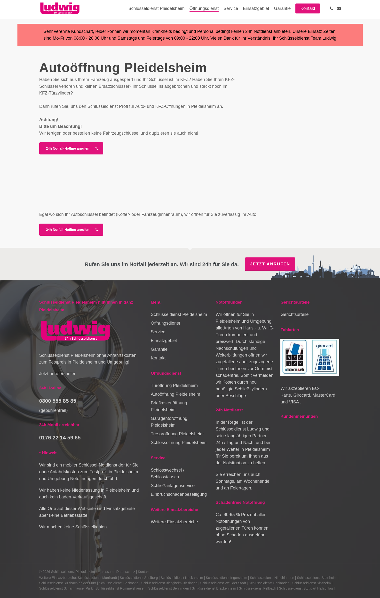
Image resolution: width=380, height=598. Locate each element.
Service (158, 331)
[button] (71, 148)
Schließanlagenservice (173, 485)
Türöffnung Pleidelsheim (174, 385)
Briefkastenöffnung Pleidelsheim (169, 406)
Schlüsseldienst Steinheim (316, 578)
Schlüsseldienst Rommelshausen (120, 588)
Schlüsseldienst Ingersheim (226, 578)
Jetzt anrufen (270, 264)
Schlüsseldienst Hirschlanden (272, 578)
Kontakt (158, 358)
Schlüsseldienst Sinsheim (311, 583)
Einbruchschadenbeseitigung (179, 494)
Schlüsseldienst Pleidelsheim (179, 314)
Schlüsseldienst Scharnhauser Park (66, 588)
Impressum (105, 572)
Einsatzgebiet (164, 340)
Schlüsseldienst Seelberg (139, 578)
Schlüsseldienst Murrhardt (97, 578)
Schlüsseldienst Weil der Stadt (223, 583)
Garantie (159, 349)
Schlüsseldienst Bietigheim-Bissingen (169, 583)
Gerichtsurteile (294, 314)
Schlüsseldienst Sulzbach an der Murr (67, 583)
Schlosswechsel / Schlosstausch (167, 473)
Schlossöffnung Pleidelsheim (178, 442)
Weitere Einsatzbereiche (174, 521)
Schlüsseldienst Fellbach (257, 588)
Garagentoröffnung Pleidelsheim (169, 422)
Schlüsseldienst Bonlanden (269, 583)
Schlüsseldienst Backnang (118, 583)
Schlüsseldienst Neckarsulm (182, 578)
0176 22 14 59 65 (60, 438)
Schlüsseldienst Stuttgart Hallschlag (306, 588)
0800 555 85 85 (57, 401)
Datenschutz (125, 572)
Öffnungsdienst (165, 323)
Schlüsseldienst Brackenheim (214, 588)
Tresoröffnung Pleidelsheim (177, 433)
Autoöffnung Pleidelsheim (175, 394)
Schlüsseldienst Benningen (168, 588)
